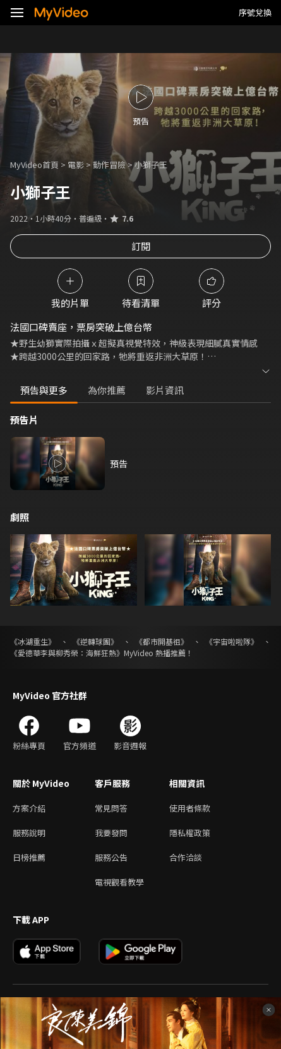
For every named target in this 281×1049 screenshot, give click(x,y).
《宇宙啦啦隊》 (231, 641)
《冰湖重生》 (33, 641)
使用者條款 (189, 808)
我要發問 (111, 833)
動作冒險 (109, 165)
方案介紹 (29, 808)
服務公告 (111, 857)
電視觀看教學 (119, 882)
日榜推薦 (29, 857)
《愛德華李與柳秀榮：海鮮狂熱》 (67, 652)
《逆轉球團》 (95, 641)
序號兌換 (255, 12)
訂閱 (140, 246)
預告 (119, 463)
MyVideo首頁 (34, 165)
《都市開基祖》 (161, 641)
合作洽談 (185, 857)
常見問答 (111, 808)
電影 (76, 165)
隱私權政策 (189, 833)
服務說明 (29, 833)
